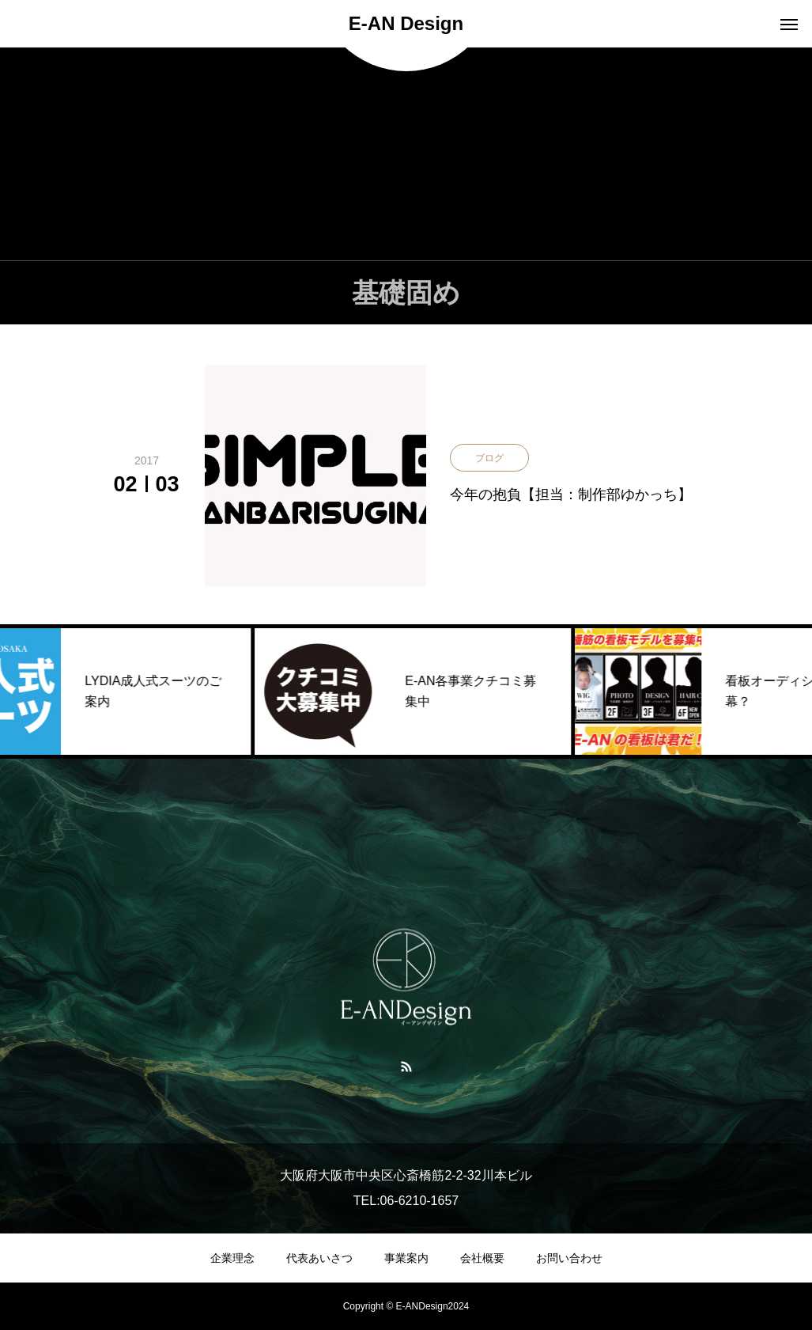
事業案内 (406, 1258)
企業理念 (232, 1258)
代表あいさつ (319, 1258)
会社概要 (482, 1258)
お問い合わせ (569, 1258)
